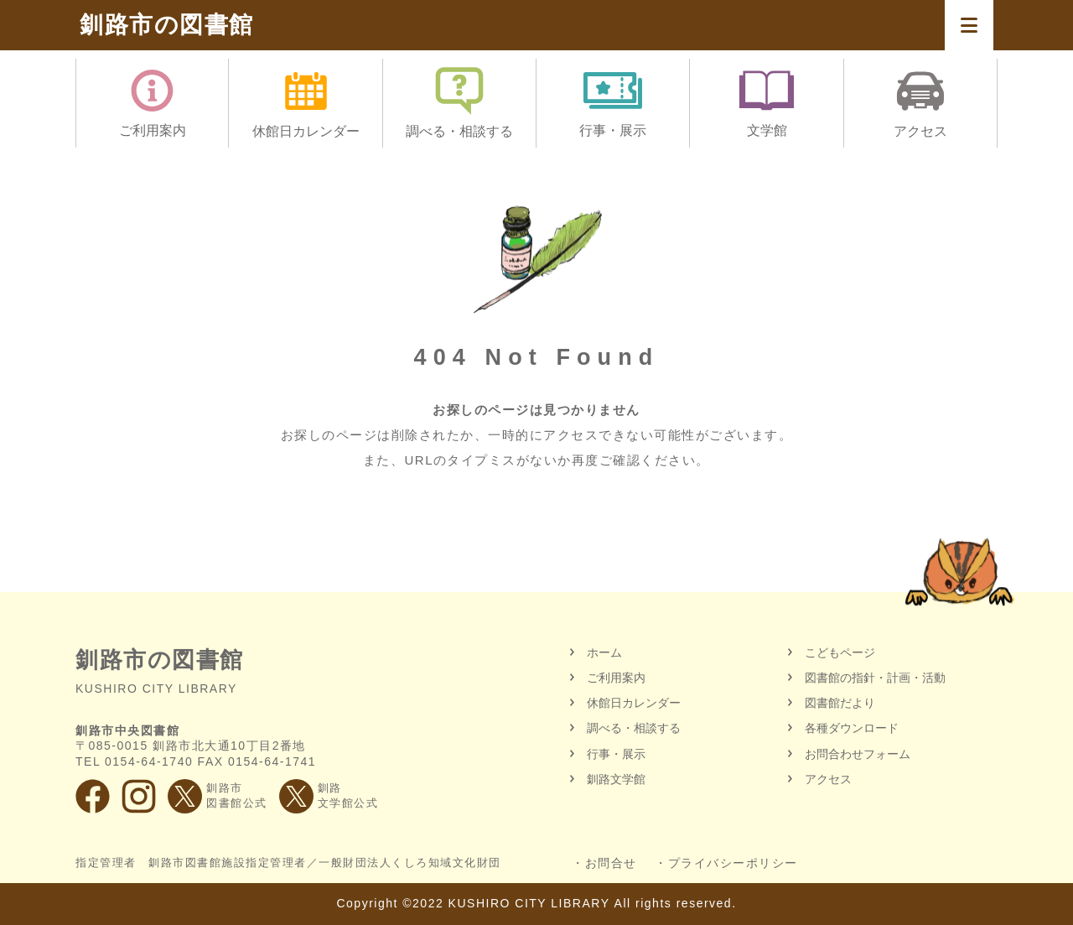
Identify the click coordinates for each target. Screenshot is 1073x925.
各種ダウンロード (852, 728)
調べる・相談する (634, 728)
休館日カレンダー (634, 702)
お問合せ (611, 863)
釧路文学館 (616, 779)
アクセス (828, 779)
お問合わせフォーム (857, 754)
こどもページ (840, 652)
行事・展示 (616, 754)
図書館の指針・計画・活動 (875, 677)
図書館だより (840, 702)
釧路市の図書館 (167, 25)
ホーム (604, 652)
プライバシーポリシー (733, 863)
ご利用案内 (616, 677)
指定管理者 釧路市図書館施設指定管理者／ (288, 862)
